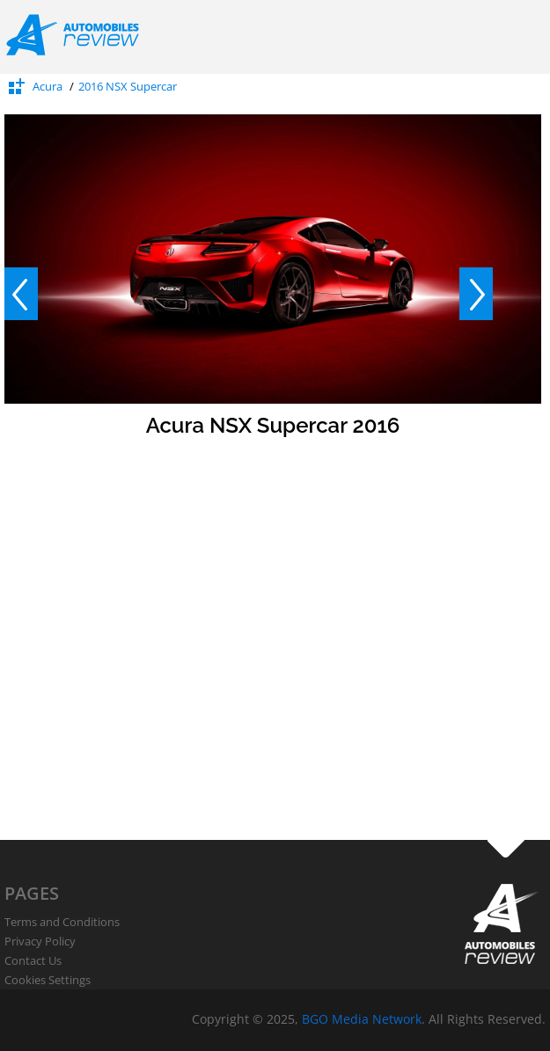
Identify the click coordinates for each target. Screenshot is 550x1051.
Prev (21, 293)
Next (476, 293)
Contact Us (33, 960)
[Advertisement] (165, 675)
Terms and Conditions (62, 922)
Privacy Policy (40, 941)
